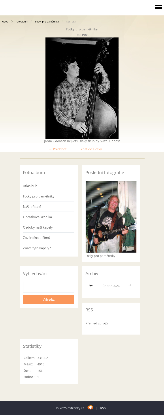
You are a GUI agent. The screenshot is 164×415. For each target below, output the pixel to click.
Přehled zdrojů (96, 323)
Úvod (5, 21)
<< (91, 286)
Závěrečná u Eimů (36, 237)
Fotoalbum (21, 21)
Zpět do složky (91, 149)
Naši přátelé (32, 206)
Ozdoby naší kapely (38, 227)
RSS (103, 408)
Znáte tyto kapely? (37, 248)
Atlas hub (30, 186)
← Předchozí (58, 149)
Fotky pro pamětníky (47, 21)
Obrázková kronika (37, 217)
